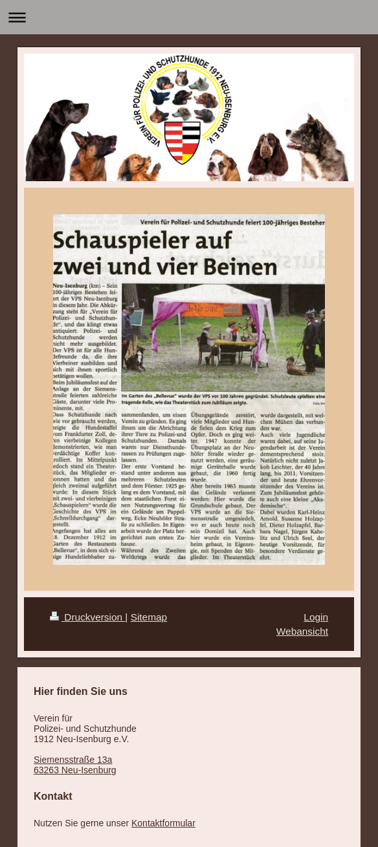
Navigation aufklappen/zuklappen (189, 17)
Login (316, 616)
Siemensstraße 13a (73, 759)
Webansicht (302, 631)
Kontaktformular (163, 823)
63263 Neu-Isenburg (75, 770)
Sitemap (149, 616)
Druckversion (87, 616)
